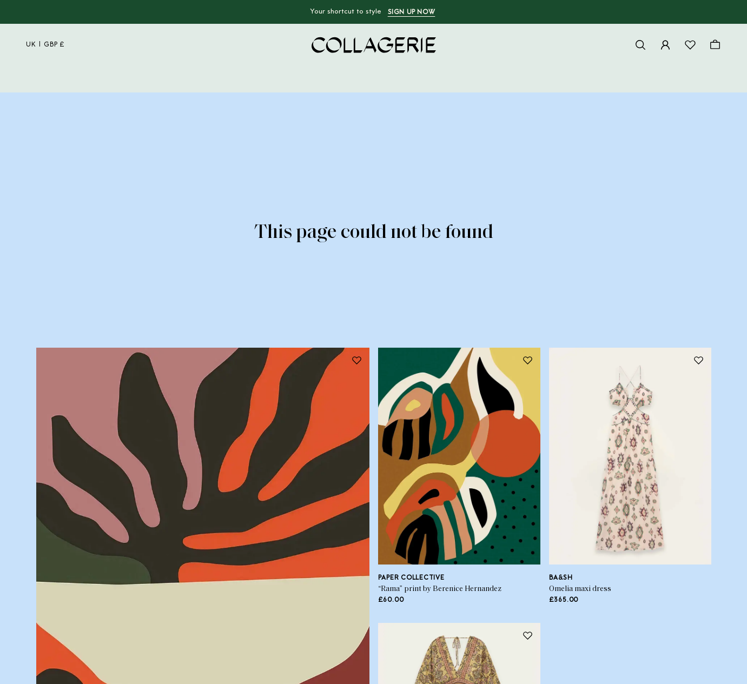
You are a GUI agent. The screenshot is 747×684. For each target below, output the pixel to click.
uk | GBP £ (45, 45)
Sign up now (411, 12)
